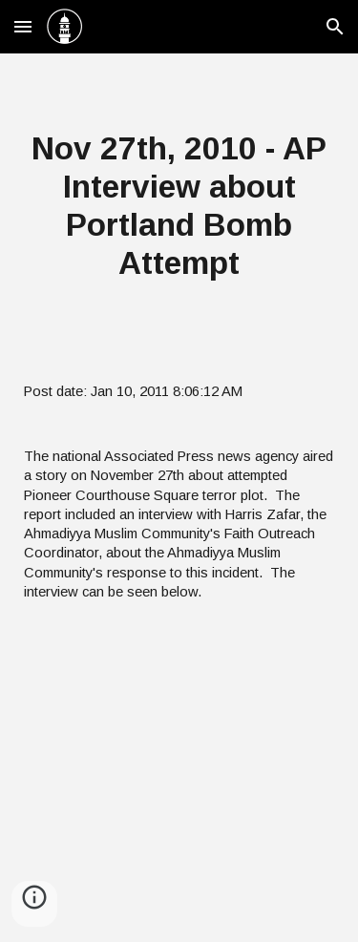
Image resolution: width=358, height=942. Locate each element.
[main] (179, 206)
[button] (23, 26)
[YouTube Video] (179, 783)
